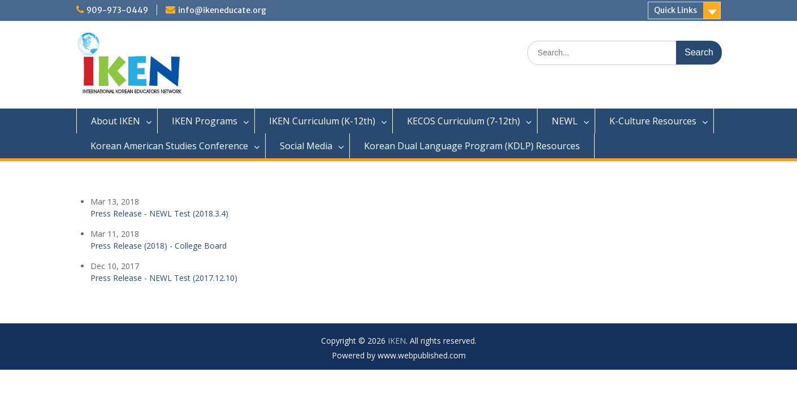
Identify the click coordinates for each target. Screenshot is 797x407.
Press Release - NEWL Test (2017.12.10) (163, 277)
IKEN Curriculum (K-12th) (322, 121)
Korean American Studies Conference (169, 146)
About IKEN (115, 121)
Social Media (306, 146)
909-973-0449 (117, 10)
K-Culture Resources (652, 121)
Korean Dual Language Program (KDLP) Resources (472, 146)
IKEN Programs (204, 121)
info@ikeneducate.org (222, 10)
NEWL (565, 121)
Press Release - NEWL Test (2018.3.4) (159, 213)
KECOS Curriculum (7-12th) (463, 121)
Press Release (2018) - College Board (158, 245)
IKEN (397, 340)
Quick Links (675, 10)
